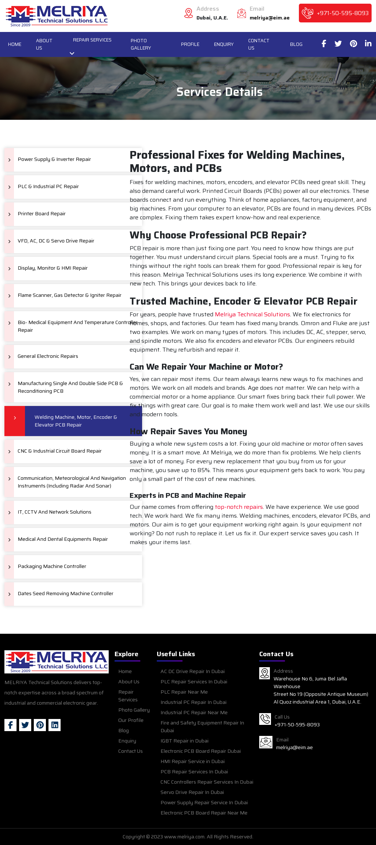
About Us (44, 44)
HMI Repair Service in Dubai (192, 761)
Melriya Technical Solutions (252, 314)
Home (14, 44)
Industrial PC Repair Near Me (194, 712)
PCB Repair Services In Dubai (194, 771)
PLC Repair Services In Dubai (193, 681)
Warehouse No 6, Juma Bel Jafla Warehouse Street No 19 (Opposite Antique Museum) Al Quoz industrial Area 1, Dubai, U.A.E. (321, 690)
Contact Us (259, 44)
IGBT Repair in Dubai (184, 741)
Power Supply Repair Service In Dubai (204, 802)
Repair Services (92, 40)
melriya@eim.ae (270, 18)
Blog (296, 44)
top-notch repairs (239, 507)
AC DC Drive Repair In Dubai (192, 671)
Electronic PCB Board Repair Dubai (200, 751)
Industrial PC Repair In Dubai (193, 702)
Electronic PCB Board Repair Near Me (203, 813)
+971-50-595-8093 (343, 13)
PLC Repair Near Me (184, 692)
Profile (190, 44)
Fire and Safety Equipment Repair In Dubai (202, 726)
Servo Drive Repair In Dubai (192, 792)
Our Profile (131, 720)
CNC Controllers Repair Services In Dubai (206, 782)
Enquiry (224, 44)
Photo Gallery (141, 44)
